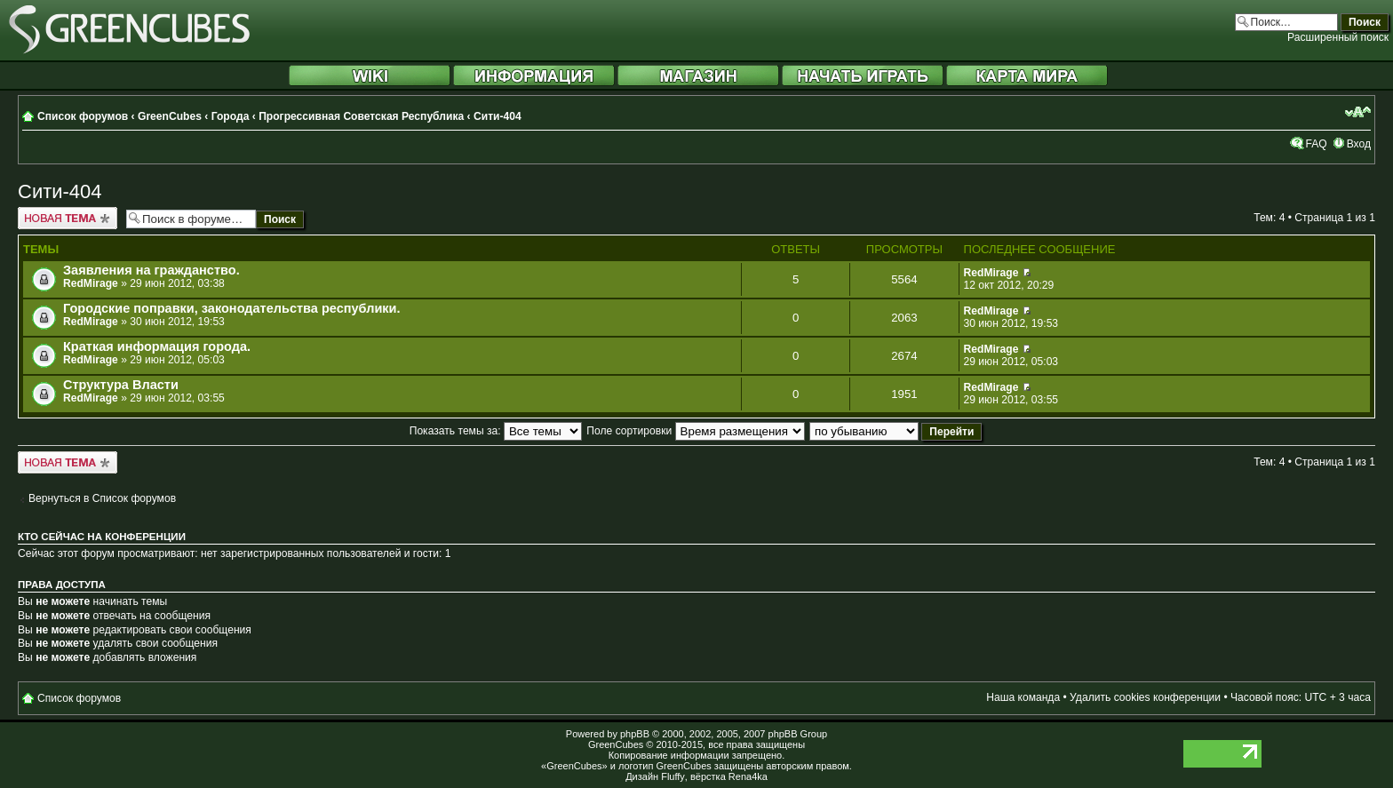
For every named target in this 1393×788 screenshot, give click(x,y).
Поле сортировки (695, 431)
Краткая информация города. (157, 346)
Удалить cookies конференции (1145, 697)
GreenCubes (170, 116)
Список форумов (82, 116)
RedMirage (90, 283)
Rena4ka (748, 776)
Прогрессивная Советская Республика (361, 116)
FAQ (1315, 144)
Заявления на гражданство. (151, 270)
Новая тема (67, 218)
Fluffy (673, 776)
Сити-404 (497, 116)
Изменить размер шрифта (1358, 112)
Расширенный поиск (1338, 37)
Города (230, 116)
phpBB (634, 733)
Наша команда (1023, 697)
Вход (1359, 144)
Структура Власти (121, 385)
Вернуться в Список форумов (102, 498)
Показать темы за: (496, 431)
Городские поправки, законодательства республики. (232, 308)
